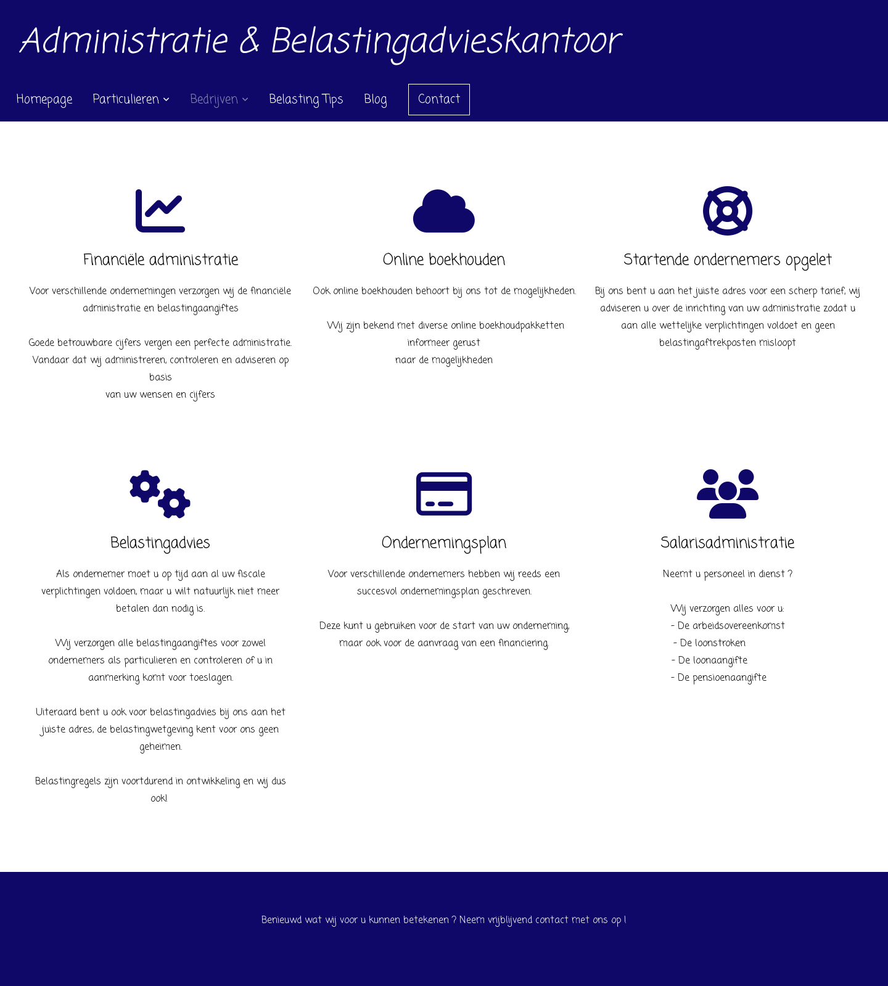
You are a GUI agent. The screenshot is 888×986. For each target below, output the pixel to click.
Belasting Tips (306, 100)
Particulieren (131, 100)
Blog (375, 100)
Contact (439, 100)
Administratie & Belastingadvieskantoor (318, 42)
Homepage (44, 100)
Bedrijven (220, 100)
